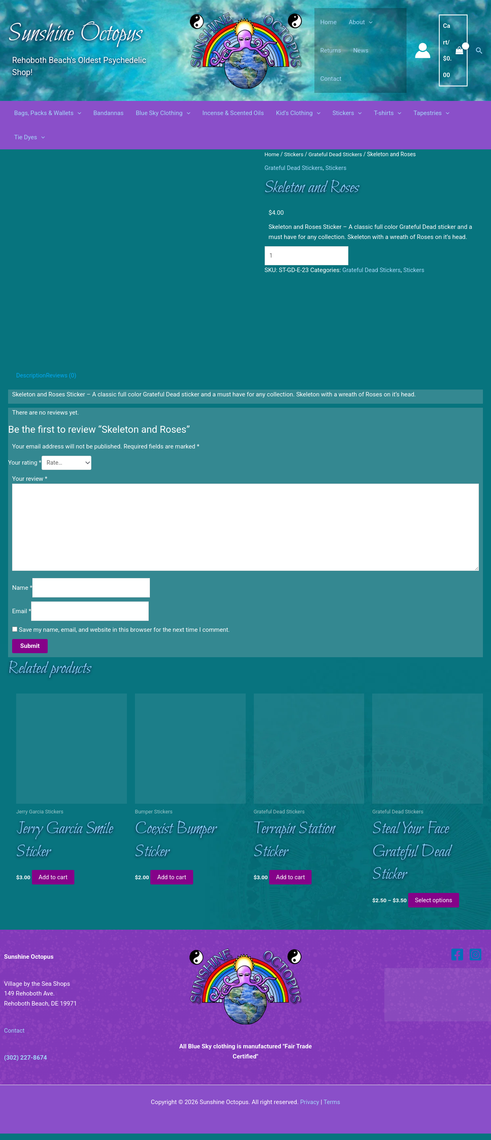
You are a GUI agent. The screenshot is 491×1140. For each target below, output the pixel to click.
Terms (332, 1108)
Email (21, 614)
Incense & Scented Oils (233, 113)
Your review (29, 478)
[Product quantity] (310, 256)
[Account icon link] (423, 50)
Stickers (294, 154)
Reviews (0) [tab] (62, 375)
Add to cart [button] (55, 883)
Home (328, 22)
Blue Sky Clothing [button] (163, 113)
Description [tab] (31, 375)
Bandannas (108, 113)
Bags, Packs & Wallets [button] (47, 113)
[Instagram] (475, 961)
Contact (330, 78)
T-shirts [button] (387, 113)
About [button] (361, 22)
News (361, 50)
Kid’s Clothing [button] (298, 113)
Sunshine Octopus (75, 34)
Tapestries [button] (431, 113)
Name (22, 590)
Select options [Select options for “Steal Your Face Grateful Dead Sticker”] (435, 906)
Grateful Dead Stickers (337, 154)
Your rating (25, 463)
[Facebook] (457, 961)
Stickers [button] (347, 113)
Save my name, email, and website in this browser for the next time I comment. (124, 633)
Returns (330, 50)
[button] (369, 22)
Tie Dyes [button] (29, 137)
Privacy (309, 1108)
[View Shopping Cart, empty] (453, 50)
